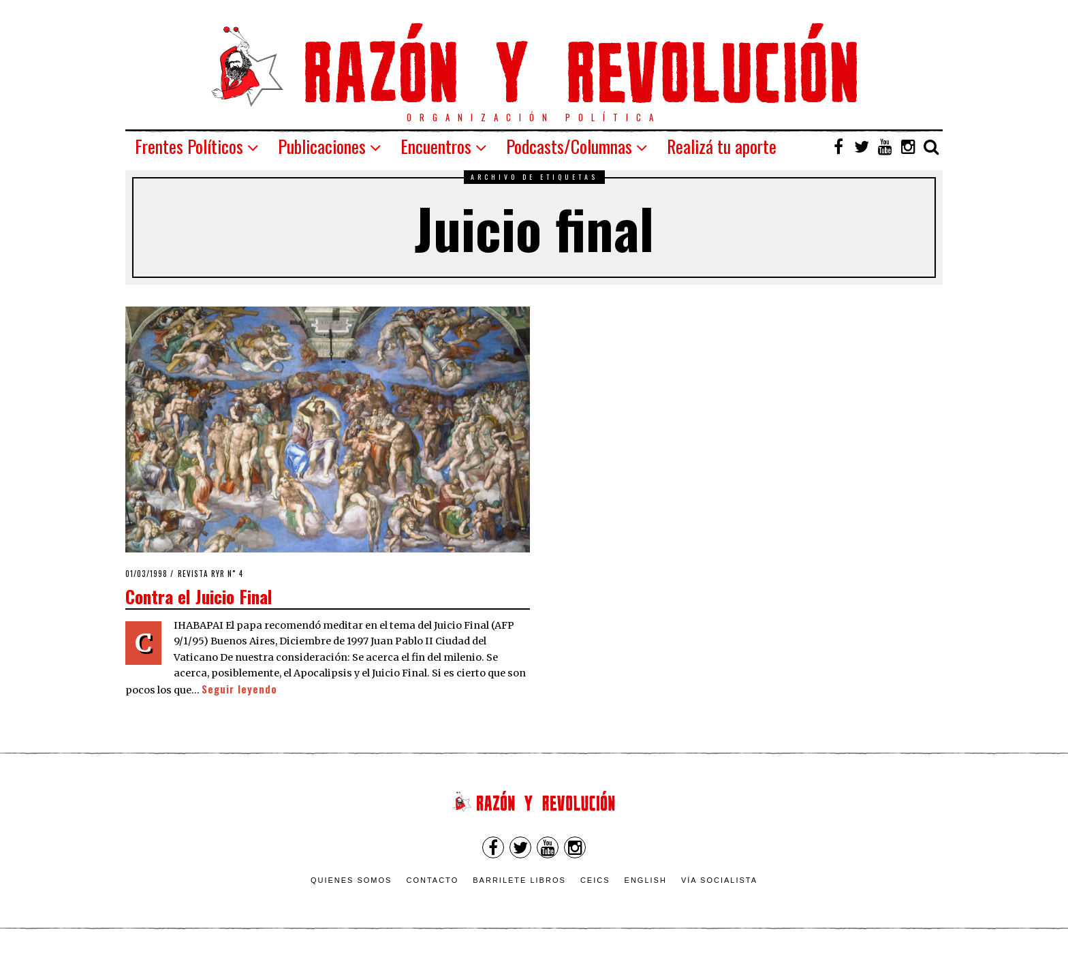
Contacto (432, 880)
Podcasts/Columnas (569, 146)
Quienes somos (351, 880)
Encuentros (435, 146)
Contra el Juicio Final (198, 596)
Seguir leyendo (239, 689)
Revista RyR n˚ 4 (210, 573)
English (646, 880)
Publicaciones (322, 146)
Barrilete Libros (519, 880)
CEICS (595, 880)
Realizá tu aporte (721, 146)
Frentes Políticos (189, 146)
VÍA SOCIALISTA (719, 880)
